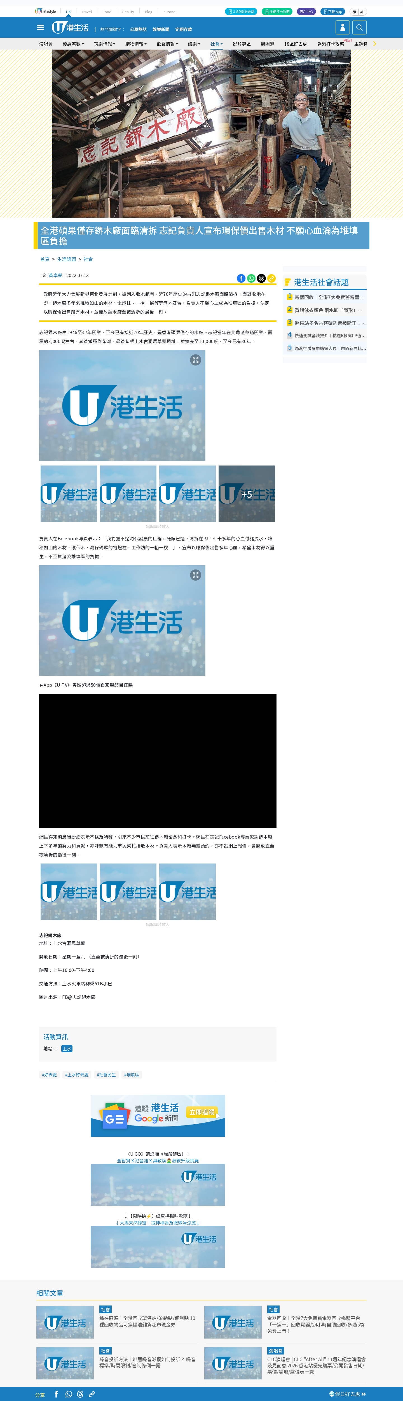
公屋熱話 (138, 29)
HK (68, 11)
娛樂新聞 (161, 29)
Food (107, 11)
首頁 (45, 258)
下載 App (335, 11)
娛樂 (192, 43)
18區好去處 (295, 43)
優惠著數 (72, 43)
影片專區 (242, 43)
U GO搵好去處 (243, 11)
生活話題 (66, 258)
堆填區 (132, 1074)
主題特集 (363, 43)
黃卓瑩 (55, 275)
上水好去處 (77, 1074)
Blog (149, 11)
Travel (87, 11)
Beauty (128, 11)
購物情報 (134, 43)
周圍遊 (267, 43)
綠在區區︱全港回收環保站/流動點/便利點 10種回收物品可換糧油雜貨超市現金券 (147, 1321)
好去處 (50, 1074)
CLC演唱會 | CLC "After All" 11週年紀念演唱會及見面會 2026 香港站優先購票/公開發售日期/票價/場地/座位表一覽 (316, 1365)
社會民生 (107, 1074)
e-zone (169, 11)
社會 (214, 43)
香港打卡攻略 (330, 43)
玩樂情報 (103, 43)
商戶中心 (306, 11)
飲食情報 (166, 43)
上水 (67, 1048)
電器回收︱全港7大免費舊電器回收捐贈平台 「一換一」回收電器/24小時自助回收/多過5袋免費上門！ (315, 1324)
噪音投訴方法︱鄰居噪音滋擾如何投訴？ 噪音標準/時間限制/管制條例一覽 (147, 1362)
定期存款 (183, 29)
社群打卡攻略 (280, 11)
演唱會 (46, 43)
